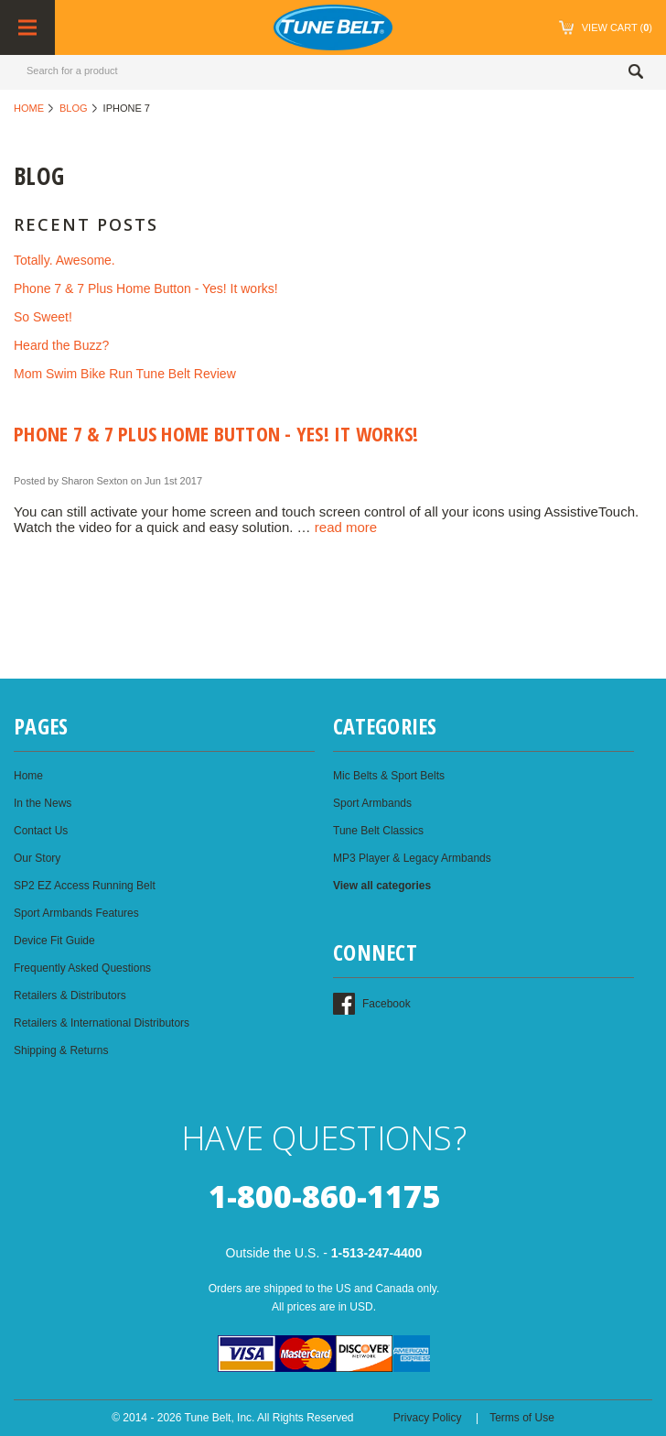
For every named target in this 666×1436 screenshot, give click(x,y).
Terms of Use (521, 1417)
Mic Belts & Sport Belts (389, 775)
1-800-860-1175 (324, 1196)
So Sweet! (43, 317)
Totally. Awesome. (64, 260)
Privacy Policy (427, 1417)
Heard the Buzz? (61, 345)
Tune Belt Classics (378, 830)
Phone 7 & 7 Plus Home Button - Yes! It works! (146, 288)
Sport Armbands (372, 803)
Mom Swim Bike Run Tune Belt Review (125, 373)
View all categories (382, 885)
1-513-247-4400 (377, 1253)
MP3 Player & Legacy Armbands (412, 858)
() (608, 26)
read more (346, 527)
